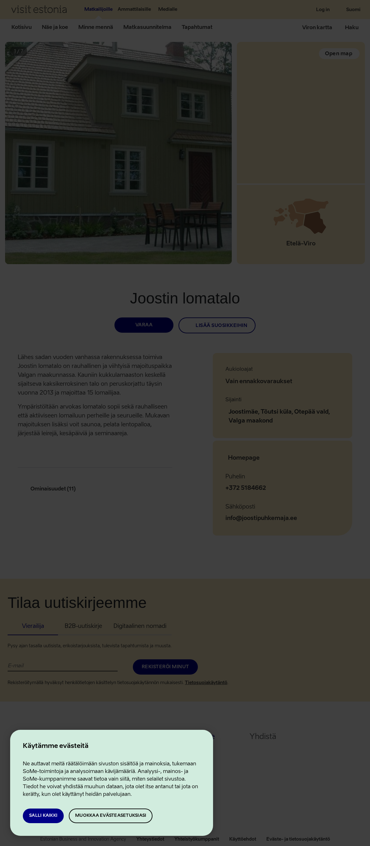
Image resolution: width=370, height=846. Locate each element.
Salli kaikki (43, 816)
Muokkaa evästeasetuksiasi (110, 816)
